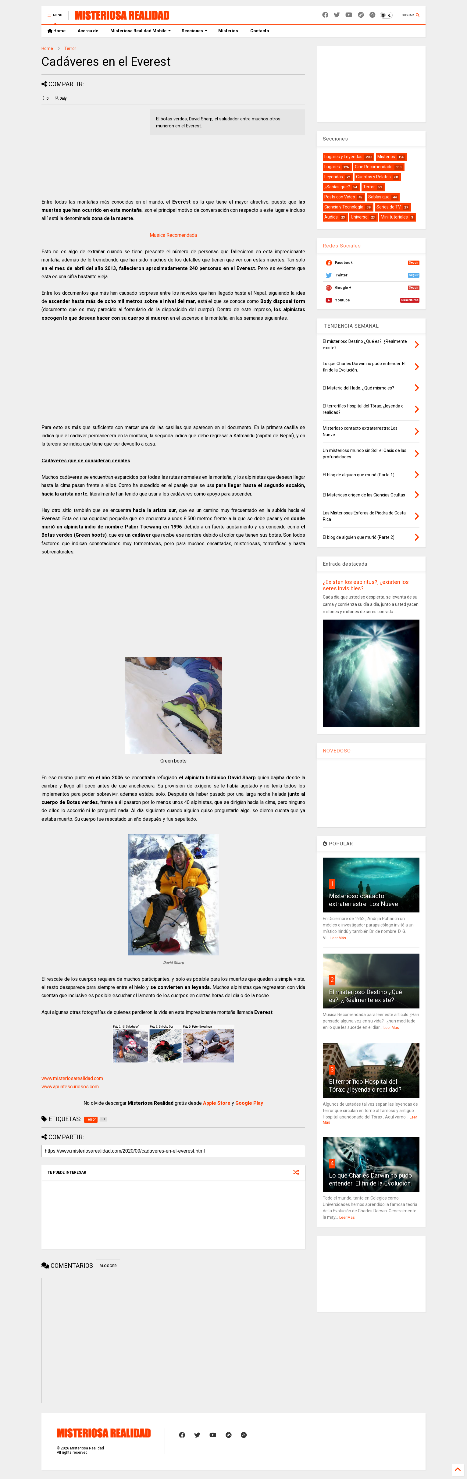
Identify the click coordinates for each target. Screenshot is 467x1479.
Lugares (332, 166)
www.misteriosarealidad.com (72, 1078)
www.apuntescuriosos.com (70, 1087)
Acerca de (88, 30)
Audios (331, 217)
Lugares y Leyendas (343, 156)
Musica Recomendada (173, 235)
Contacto (259, 30)
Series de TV (388, 206)
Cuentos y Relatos (373, 176)
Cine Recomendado (374, 166)
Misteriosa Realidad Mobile (140, 30)
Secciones (195, 30)
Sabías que (379, 196)
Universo (359, 217)
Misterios (228, 30)
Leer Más (338, 938)
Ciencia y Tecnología (343, 206)
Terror (70, 48)
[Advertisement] (92, 152)
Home (57, 30)
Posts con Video (339, 196)
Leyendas (333, 176)
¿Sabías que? (337, 186)
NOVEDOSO (337, 751)
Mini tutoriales (394, 217)
